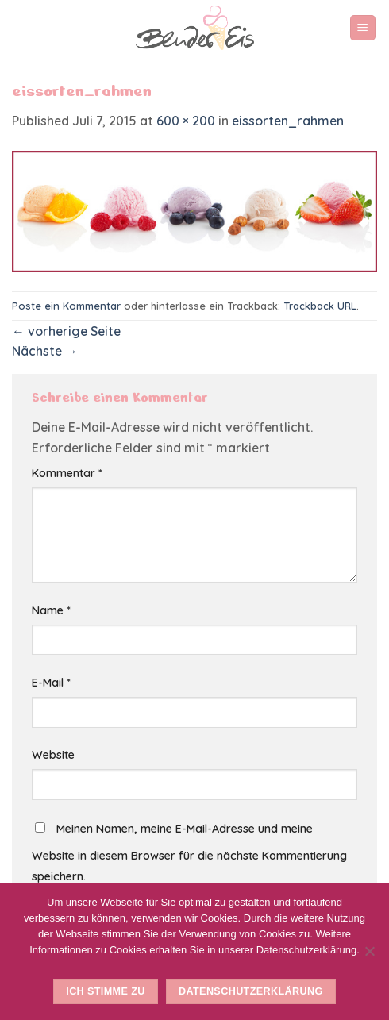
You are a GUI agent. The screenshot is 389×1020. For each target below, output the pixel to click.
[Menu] (363, 28)
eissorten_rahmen (288, 121)
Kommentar (67, 473)
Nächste (45, 351)
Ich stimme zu (105, 991)
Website (53, 755)
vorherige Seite (66, 331)
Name (51, 610)
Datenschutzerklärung (251, 991)
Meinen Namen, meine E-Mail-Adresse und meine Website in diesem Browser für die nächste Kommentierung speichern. (189, 852)
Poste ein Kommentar (66, 305)
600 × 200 (185, 121)
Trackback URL (319, 305)
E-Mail (51, 683)
